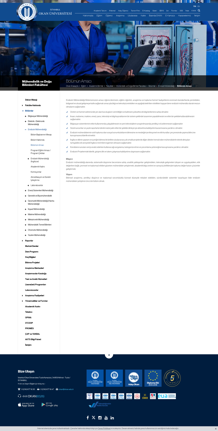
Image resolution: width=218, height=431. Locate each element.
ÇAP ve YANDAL (32, 330)
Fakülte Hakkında (33, 102)
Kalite (143, 15)
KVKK (194, 11)
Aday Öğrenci (123, 11)
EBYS (162, 11)
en (199, 6)
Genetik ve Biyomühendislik (40, 192)
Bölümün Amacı (184, 82)
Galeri (155, 11)
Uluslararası (132, 15)
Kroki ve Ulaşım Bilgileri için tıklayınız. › (31, 380)
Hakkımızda (88, 15)
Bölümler (29, 107)
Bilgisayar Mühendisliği (38, 112)
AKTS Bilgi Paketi (33, 336)
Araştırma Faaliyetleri (34, 292)
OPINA (28, 314)
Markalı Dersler (32, 243)
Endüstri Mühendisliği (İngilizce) (40, 156)
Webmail (112, 11)
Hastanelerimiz (184, 15)
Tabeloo (28, 308)
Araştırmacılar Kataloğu (35, 270)
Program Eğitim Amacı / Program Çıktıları (41, 148)
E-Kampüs (170, 15)
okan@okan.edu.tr (66, 386)
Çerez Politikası (104, 428)
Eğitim (99, 15)
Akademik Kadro (38, 163)
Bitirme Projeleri (32, 259)
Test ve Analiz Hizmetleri (36, 275)
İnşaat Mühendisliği (36, 206)
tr (194, 6)
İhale (187, 11)
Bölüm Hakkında (37, 136)
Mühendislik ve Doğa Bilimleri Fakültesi (37, 79)
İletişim (197, 15)
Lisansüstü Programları (35, 281)
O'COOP (29, 319)
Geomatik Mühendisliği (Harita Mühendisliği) (41, 199)
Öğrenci (109, 15)
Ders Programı (31, 248)
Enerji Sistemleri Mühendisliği (40, 187)
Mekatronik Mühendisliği (38, 216)
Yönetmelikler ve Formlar (36, 297)
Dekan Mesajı (31, 96)
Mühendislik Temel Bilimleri (39, 221)
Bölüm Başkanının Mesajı (41, 131)
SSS (181, 11)
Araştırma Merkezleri (34, 265)
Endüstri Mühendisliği (166, 82)
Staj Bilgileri (30, 254)
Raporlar (29, 237)
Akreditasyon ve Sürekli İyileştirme (41, 175)
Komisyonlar (36, 168)
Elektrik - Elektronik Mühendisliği (36, 119)
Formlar (174, 11)
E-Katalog (146, 11)
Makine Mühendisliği (37, 211)
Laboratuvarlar (37, 182)
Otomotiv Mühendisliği (38, 226)
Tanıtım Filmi (135, 11)
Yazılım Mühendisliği (36, 232)
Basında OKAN (155, 15)
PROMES (29, 325)
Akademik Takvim (100, 11)
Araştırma (120, 15)
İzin (167, 11)
